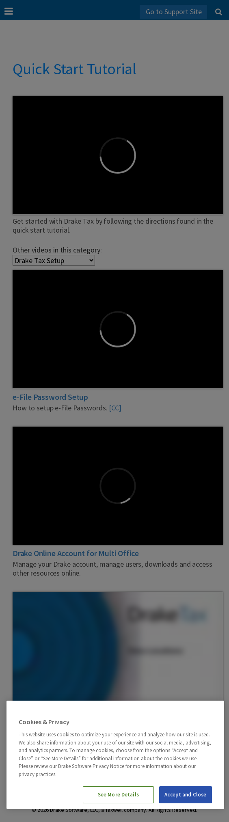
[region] (115, 755)
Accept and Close (185, 794)
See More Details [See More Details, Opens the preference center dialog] (118, 794)
